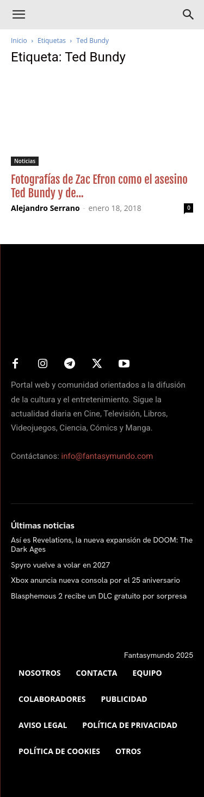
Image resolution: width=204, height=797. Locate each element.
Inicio (19, 40)
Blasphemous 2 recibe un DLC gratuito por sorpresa (99, 596)
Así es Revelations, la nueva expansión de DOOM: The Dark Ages (102, 544)
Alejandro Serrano (45, 208)
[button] (18, 14)
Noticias (24, 161)
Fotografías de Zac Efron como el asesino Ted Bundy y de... (99, 186)
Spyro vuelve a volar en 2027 (60, 565)
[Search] (189, 14)
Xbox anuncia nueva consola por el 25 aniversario (95, 580)
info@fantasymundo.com (107, 456)
